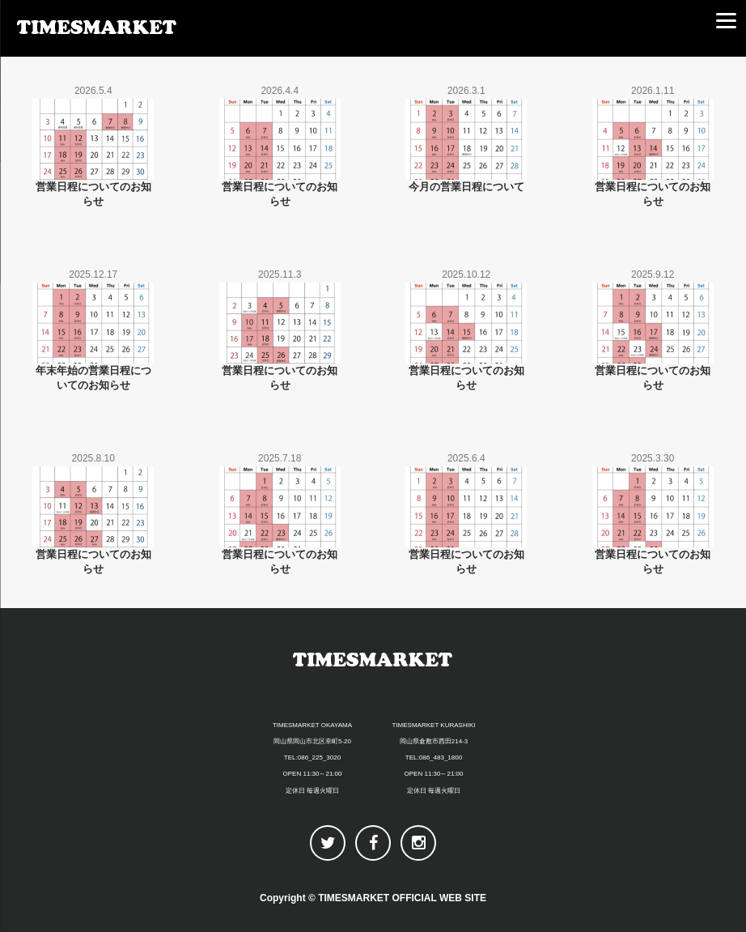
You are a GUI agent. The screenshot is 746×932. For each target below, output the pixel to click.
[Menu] (726, 20)
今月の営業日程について (466, 187)
